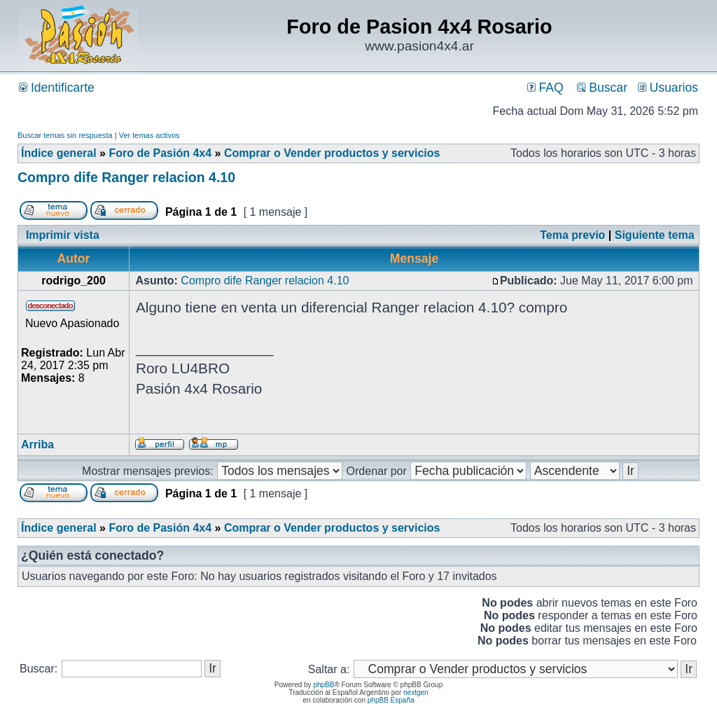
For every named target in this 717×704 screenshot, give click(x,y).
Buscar (602, 88)
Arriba (37, 444)
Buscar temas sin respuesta (65, 135)
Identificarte (57, 88)
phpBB (323, 685)
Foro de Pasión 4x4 (160, 153)
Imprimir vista (62, 235)
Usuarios (668, 88)
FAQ (545, 88)
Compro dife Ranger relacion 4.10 (126, 177)
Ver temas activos (149, 135)
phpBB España (391, 700)
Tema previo (572, 235)
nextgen (416, 692)
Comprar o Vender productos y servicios (332, 153)
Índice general (59, 153)
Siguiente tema (655, 235)
